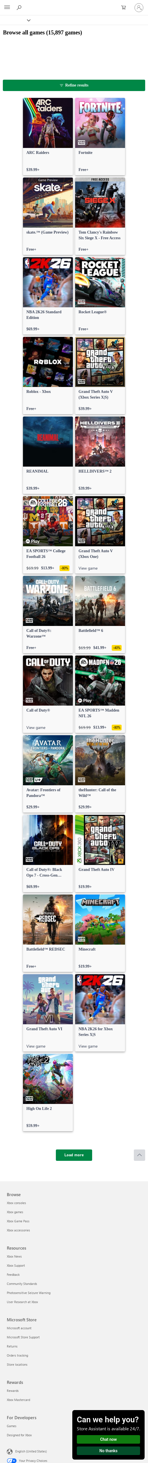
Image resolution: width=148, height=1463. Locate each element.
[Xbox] (15, 20)
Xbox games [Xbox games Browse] (15, 1212)
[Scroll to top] (139, 1155)
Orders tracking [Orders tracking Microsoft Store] (17, 1355)
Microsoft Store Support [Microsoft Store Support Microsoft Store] (23, 1337)
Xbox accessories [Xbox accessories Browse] (18, 1230)
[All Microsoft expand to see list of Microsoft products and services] (7, 8)
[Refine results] (74, 85)
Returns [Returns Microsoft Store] (12, 1346)
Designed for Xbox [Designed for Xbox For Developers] (19, 1435)
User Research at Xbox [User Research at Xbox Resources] (22, 1302)
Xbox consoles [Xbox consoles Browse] (16, 1203)
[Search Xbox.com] (20, 7)
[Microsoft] (73, 4)
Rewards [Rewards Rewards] (13, 1390)
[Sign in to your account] (139, 8)
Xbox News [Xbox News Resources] (14, 1256)
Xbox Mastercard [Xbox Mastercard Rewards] (18, 1400)
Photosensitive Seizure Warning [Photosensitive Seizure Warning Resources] (28, 1293)
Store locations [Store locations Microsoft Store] (17, 1364)
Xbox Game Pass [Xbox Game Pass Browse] (18, 1221)
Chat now (108, 1439)
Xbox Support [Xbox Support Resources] (16, 1265)
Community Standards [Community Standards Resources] (22, 1283)
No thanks (109, 1450)
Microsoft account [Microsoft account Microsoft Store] (19, 1328)
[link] (48, 136)
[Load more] (74, 1155)
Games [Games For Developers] (11, 1426)
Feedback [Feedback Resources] (13, 1274)
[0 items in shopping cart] (125, 8)
